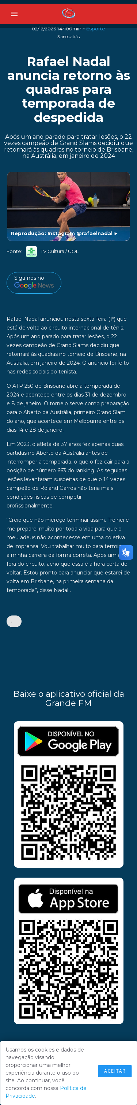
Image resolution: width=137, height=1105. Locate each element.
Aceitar (115, 1071)
